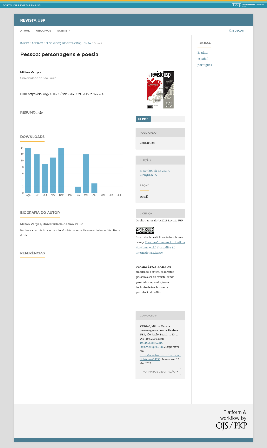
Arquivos (43, 30)
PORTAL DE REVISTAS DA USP (22, 5)
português (205, 65)
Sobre (62, 30)
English (203, 52)
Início (24, 43)
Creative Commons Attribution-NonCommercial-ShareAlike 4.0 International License (160, 247)
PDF (144, 119)
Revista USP (32, 20)
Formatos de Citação (159, 371)
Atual (25, 30)
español (203, 59)
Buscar (236, 30)
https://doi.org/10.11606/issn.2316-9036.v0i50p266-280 (66, 94)
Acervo (37, 43)
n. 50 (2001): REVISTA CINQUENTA (68, 43)
